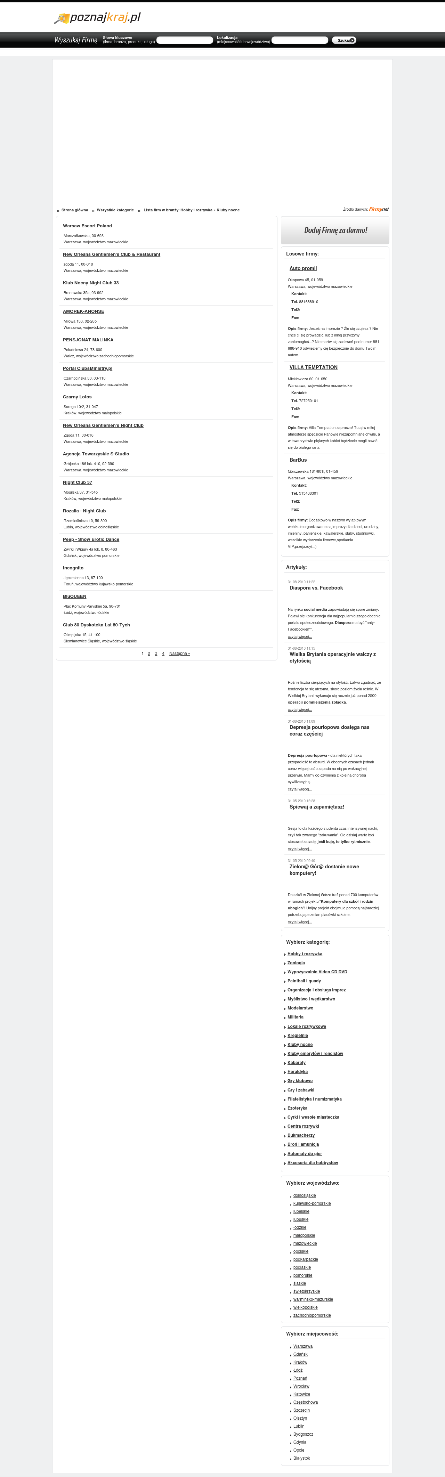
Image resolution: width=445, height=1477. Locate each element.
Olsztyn (300, 1418)
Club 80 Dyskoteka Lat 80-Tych (96, 625)
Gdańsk (300, 1354)
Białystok (301, 1458)
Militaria (296, 1017)
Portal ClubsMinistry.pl (87, 368)
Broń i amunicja (303, 1144)
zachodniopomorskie (312, 1315)
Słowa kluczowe (129, 40)
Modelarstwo (300, 1008)
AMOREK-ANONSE (83, 311)
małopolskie (304, 1235)
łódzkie (299, 1227)
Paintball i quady (304, 981)
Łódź (297, 1370)
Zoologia (296, 963)
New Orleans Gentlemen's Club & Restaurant (111, 254)
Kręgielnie (298, 1035)
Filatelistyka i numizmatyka (315, 1099)
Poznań (300, 1378)
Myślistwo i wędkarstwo (311, 999)
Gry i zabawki (301, 1090)
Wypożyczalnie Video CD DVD (317, 972)
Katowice (301, 1394)
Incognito (73, 568)
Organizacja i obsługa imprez (317, 990)
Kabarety (297, 1063)
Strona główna (75, 210)
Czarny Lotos (77, 397)
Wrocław (301, 1386)
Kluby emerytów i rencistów (315, 1054)
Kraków (300, 1362)
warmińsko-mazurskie (313, 1299)
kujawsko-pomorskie (312, 1203)
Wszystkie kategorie (116, 210)
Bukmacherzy (301, 1135)
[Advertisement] (141, 124)
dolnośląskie (304, 1195)
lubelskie (301, 1211)
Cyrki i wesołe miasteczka (313, 1117)
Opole (299, 1450)
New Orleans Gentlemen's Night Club (103, 425)
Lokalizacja (243, 40)
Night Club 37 (77, 482)
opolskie (300, 1251)
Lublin (299, 1426)
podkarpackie (305, 1259)
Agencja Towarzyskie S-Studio (96, 454)
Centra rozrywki (303, 1126)
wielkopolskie (305, 1307)
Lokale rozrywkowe (307, 1026)
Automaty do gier (305, 1154)
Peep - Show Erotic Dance (91, 539)
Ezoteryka (297, 1108)
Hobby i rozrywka (196, 210)
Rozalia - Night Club (84, 511)
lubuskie (300, 1219)
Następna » (179, 653)
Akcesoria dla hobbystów (313, 1163)
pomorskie (302, 1275)
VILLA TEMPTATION (314, 367)
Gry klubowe (300, 1081)
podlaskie (302, 1267)
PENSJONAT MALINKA (88, 340)
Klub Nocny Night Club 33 (91, 283)
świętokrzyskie (306, 1291)
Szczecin (301, 1410)
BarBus (298, 460)
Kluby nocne (228, 210)
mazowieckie (305, 1243)
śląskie (299, 1283)
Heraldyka (298, 1072)
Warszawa (303, 1346)
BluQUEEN (74, 596)
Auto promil (303, 268)
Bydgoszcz (303, 1434)
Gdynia (299, 1442)
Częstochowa (305, 1402)
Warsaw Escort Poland (87, 226)
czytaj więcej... (300, 637)
